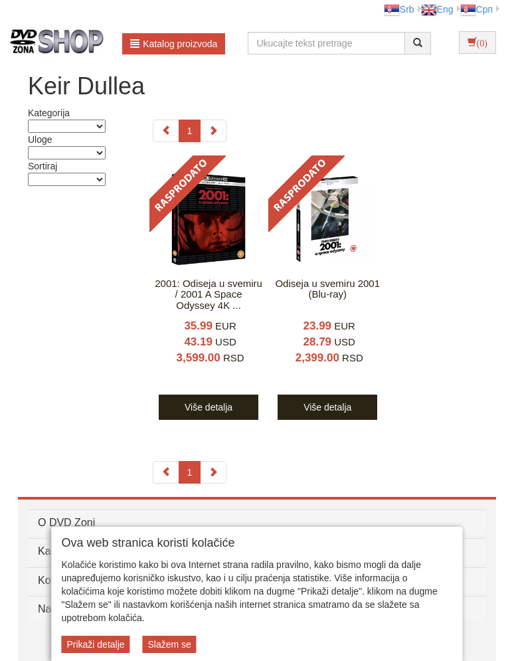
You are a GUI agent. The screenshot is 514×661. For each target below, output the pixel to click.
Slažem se (169, 644)
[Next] (213, 131)
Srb (399, 9)
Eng (437, 9)
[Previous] (166, 131)
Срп (476, 9)
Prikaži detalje (95, 644)
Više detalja (208, 407)
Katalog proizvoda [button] (173, 44)
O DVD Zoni (66, 522)
